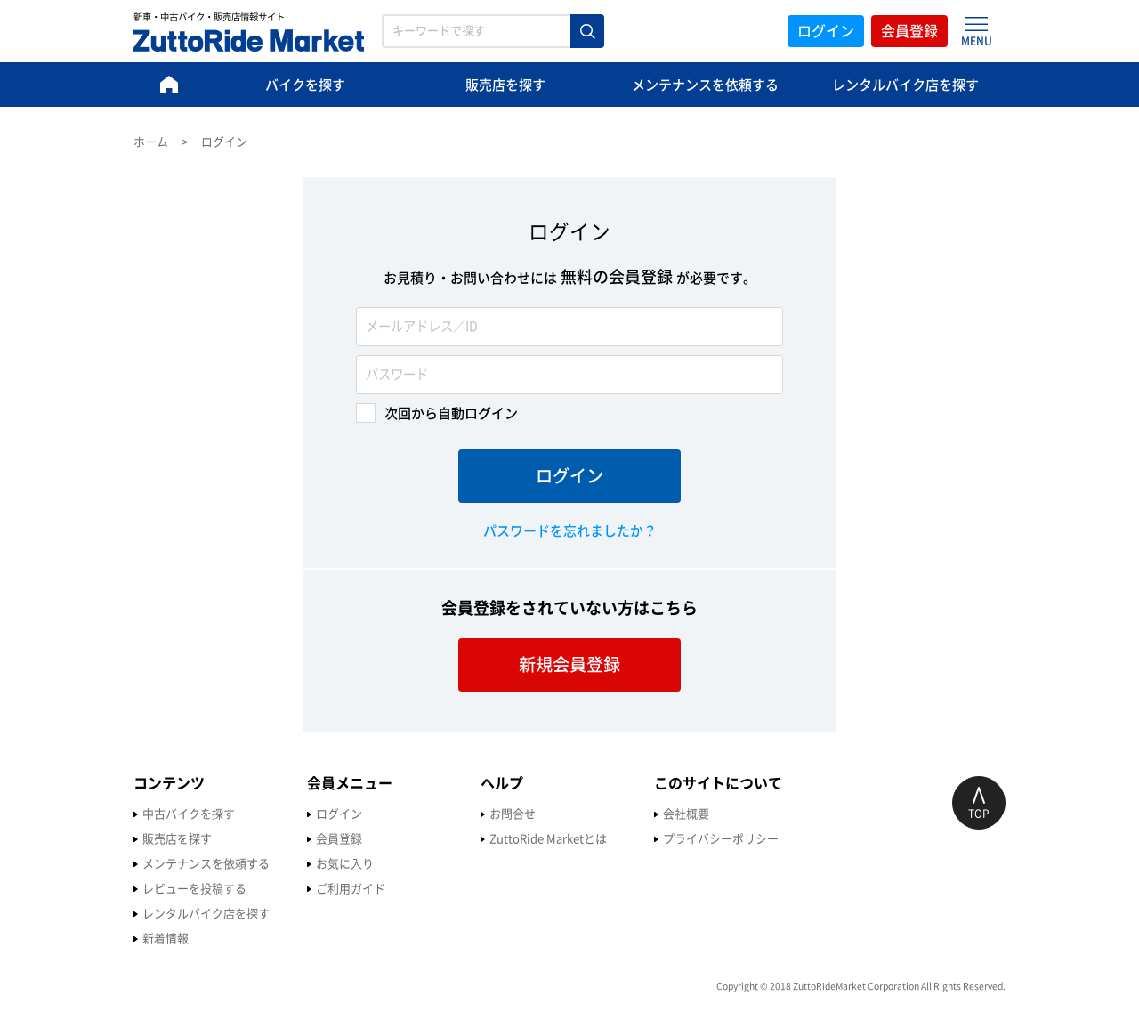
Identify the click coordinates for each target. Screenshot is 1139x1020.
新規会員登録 (569, 664)
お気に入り (345, 864)
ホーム (150, 142)
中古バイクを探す (188, 814)
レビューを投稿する (194, 889)
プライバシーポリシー (721, 839)
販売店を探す (505, 85)
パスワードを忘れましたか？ (570, 531)
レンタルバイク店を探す (905, 85)
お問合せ (512, 814)
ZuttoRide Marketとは (548, 839)
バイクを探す (305, 85)
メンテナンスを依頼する (705, 85)
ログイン (825, 31)
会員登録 (909, 31)
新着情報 (165, 938)
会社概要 (686, 814)
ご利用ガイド (350, 889)
